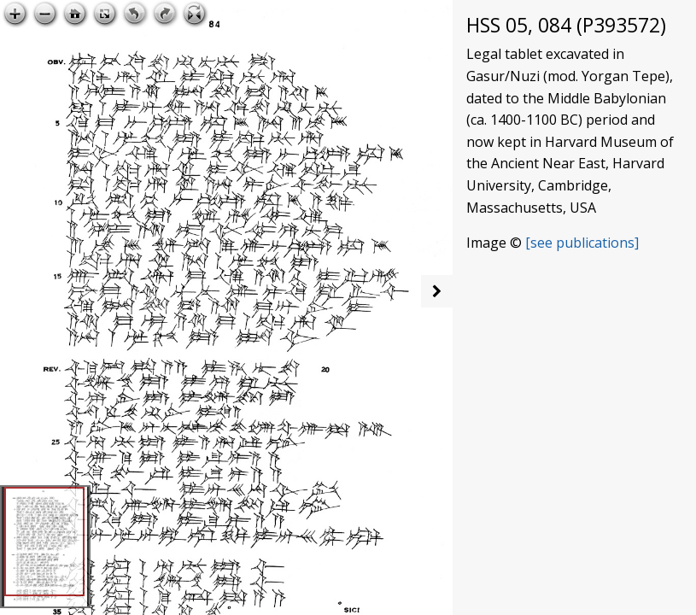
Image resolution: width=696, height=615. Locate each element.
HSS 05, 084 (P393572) (566, 25)
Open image (391, 13)
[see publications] (582, 242)
